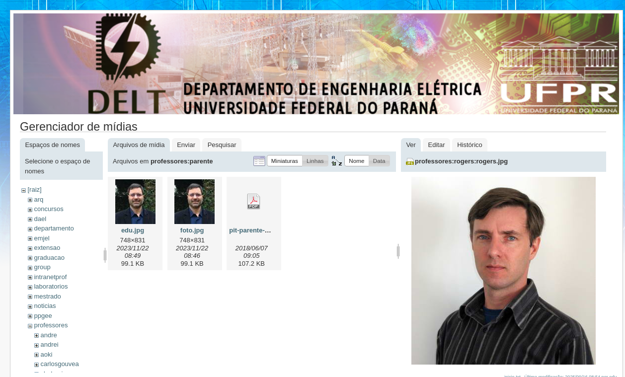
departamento (54, 228)
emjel (41, 238)
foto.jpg (192, 230)
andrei (49, 344)
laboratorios (51, 286)
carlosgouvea (59, 364)
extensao (47, 247)
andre (48, 335)
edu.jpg (132, 230)
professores (51, 325)
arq (38, 199)
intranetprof (50, 277)
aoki (46, 354)
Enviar (186, 145)
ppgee (43, 315)
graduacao (49, 257)
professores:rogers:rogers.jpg (461, 161)
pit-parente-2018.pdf (260, 230)
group (42, 267)
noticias (45, 305)
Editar (436, 145)
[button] (285, 160)
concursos (48, 209)
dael (40, 219)
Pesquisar (222, 145)
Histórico (469, 145)
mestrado (47, 296)
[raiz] (34, 189)
